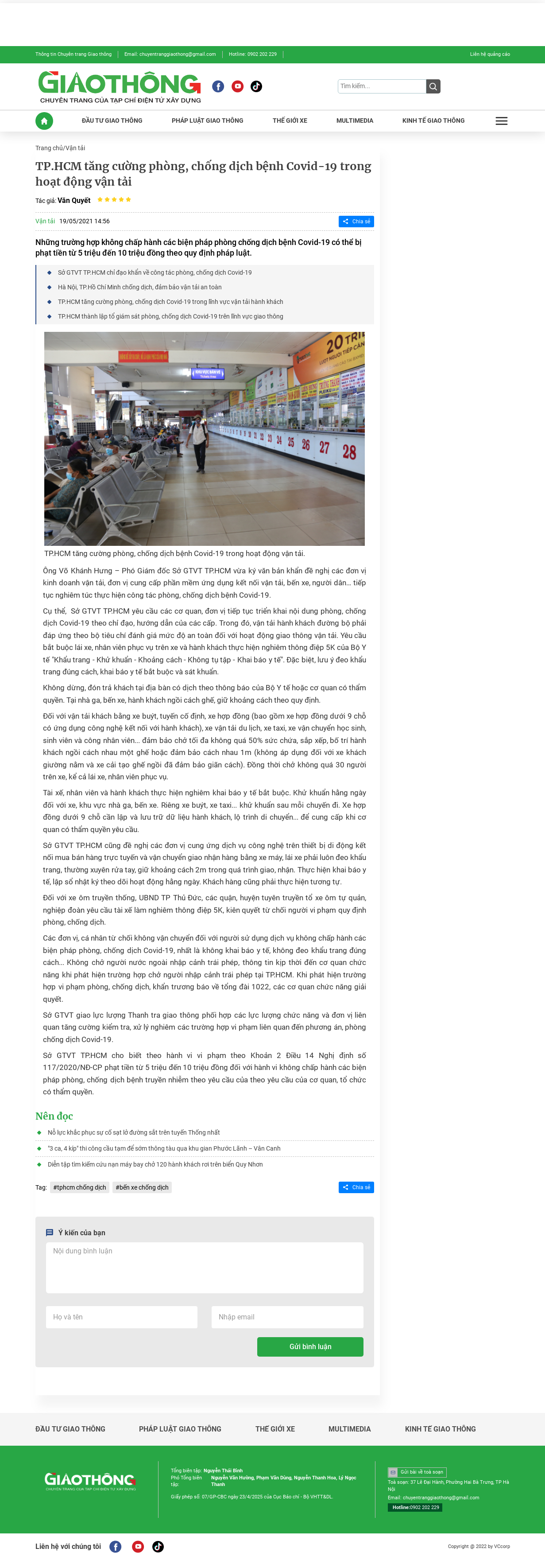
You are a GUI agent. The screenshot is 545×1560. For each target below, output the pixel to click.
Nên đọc (54, 1116)
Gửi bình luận (311, 1346)
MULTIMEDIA (354, 120)
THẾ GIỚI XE (290, 120)
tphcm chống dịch (81, 1187)
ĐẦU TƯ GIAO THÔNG (112, 120)
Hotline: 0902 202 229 (253, 54)
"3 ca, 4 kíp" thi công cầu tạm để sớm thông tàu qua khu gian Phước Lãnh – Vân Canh (164, 1148)
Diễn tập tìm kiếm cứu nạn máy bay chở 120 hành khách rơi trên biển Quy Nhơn (155, 1164)
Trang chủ (49, 148)
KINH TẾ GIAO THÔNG (433, 120)
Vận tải (75, 148)
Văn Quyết (74, 200)
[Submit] (433, 86)
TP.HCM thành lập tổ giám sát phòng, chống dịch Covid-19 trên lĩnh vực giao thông (170, 316)
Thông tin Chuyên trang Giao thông (73, 54)
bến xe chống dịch (144, 1187)
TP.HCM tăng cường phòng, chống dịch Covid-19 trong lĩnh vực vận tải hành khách (170, 301)
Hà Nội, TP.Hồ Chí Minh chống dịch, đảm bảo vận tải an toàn (140, 287)
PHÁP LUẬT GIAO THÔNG (208, 120)
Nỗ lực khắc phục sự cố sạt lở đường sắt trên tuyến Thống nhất (134, 1132)
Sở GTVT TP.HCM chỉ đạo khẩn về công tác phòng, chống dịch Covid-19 (155, 272)
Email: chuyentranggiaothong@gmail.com (170, 54)
